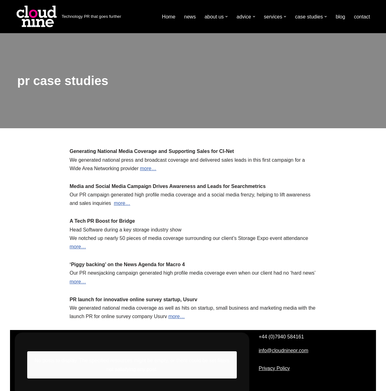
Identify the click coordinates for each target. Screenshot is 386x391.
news (190, 16)
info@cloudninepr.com (283, 350)
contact (362, 16)
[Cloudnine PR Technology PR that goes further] (68, 16)
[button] (226, 16)
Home (168, 16)
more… (148, 168)
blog (340, 16)
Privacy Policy (274, 368)
